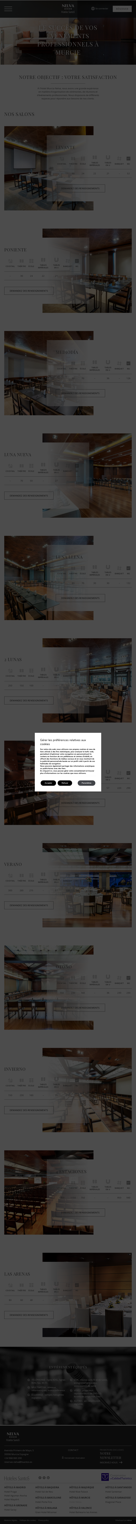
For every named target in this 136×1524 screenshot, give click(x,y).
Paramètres (86, 783)
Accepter (48, 783)
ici (51, 771)
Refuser (65, 783)
